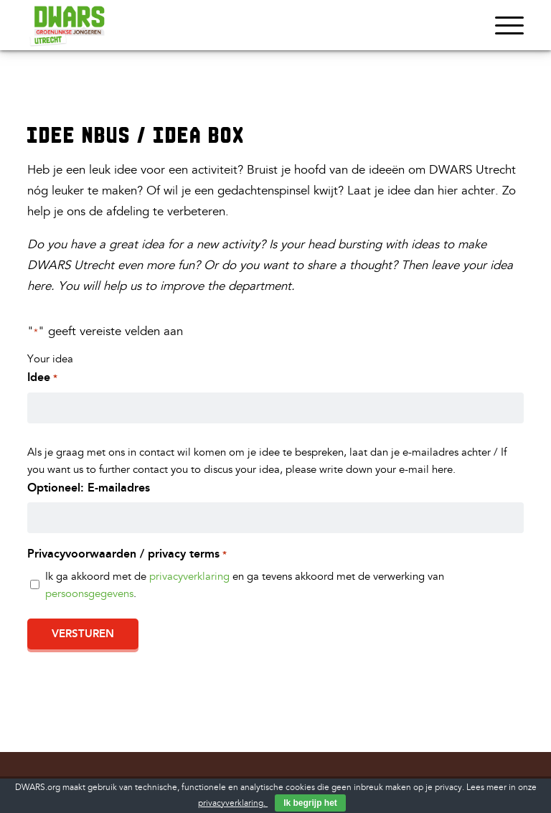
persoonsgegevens (89, 594)
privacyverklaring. (233, 803)
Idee (42, 378)
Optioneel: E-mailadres (88, 487)
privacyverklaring (189, 576)
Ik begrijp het (310, 803)
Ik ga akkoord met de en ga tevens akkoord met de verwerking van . (244, 585)
